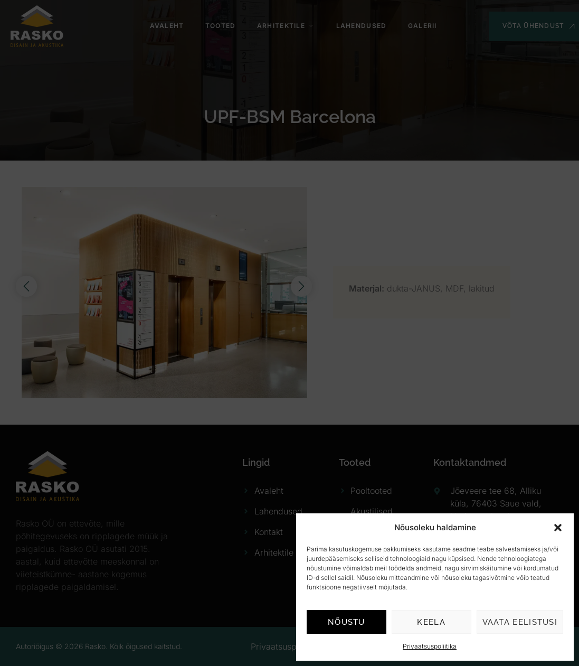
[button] (558, 527)
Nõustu (346, 622)
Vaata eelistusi (520, 622)
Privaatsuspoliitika (430, 646)
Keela (431, 622)
